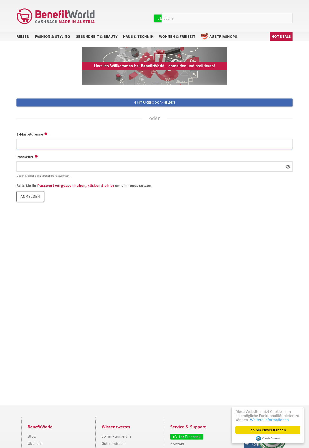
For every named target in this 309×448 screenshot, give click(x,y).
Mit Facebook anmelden (154, 102)
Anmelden (237, 17)
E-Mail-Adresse (29, 134)
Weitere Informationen (269, 419)
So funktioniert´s (116, 436)
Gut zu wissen (113, 443)
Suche (290, 18)
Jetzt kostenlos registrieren (187, 18)
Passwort (24, 156)
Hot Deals (281, 36)
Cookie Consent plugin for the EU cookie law (268, 438)
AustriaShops (223, 36)
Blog (32, 436)
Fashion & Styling (52, 36)
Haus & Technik (138, 36)
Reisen (23, 36)
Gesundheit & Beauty (96, 36)
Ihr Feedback (189, 436)
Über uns (35, 443)
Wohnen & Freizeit (177, 36)
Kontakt (177, 443)
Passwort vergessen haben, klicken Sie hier (75, 185)
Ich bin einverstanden (268, 430)
